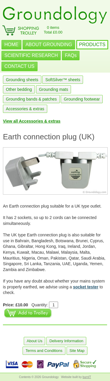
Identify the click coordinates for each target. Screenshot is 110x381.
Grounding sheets (22, 79)
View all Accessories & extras (31, 121)
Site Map (77, 350)
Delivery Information (66, 341)
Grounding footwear (82, 99)
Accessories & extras (25, 108)
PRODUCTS (92, 44)
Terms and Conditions (44, 350)
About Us (34, 341)
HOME (11, 44)
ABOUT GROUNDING (49, 44)
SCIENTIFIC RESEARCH (31, 55)
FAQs (71, 55)
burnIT (86, 377)
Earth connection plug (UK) (48, 136)
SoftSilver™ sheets (62, 79)
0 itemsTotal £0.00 (53, 29)
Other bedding (19, 89)
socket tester (85, 287)
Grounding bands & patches (31, 99)
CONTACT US (19, 66)
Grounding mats (53, 89)
